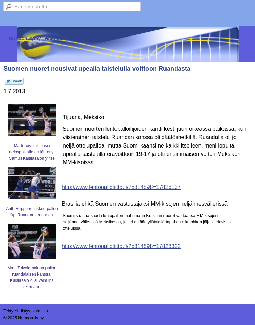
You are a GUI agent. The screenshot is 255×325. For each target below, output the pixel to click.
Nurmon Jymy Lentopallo (37, 38)
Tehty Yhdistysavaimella (25, 311)
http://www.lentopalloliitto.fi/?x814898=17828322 (121, 246)
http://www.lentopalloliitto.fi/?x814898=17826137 (121, 187)
